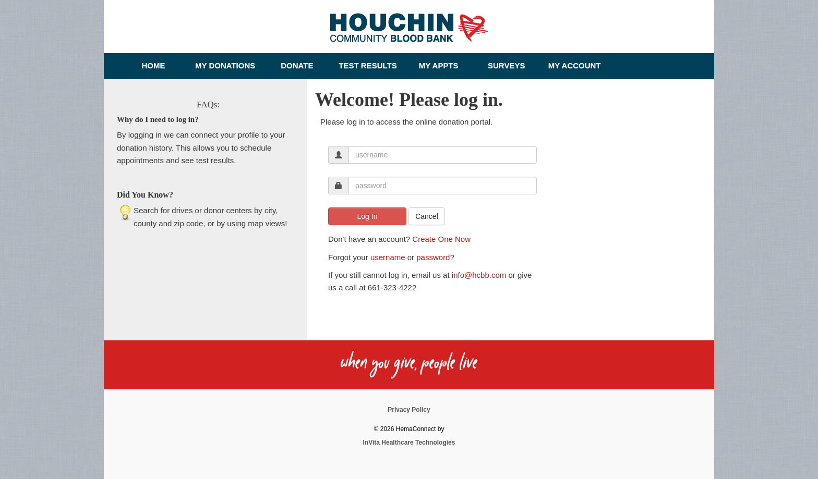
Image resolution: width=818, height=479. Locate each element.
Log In (367, 216)
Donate (297, 65)
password (433, 257)
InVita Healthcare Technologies (409, 442)
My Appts (439, 65)
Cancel (426, 216)
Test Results (367, 65)
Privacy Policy (409, 409)
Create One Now (441, 239)
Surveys (506, 65)
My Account (574, 65)
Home (153, 65)
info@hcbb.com (479, 275)
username (387, 257)
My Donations (225, 65)
